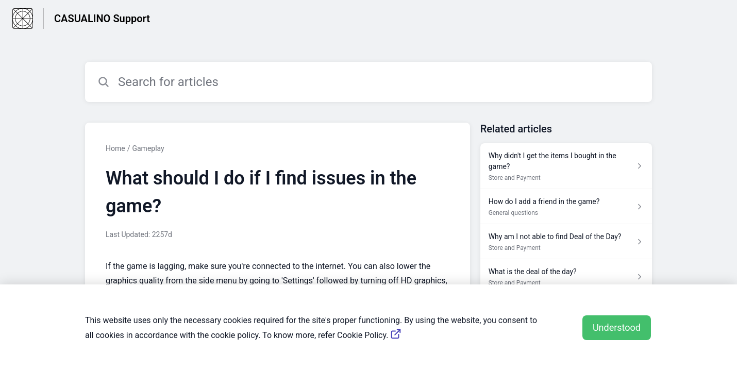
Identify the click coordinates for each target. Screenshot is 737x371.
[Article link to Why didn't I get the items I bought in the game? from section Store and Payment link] (566, 166)
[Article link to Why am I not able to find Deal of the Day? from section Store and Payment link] (566, 241)
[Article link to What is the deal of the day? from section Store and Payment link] (566, 276)
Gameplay (148, 148)
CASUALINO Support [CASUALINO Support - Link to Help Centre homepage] (102, 18)
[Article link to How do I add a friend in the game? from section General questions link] (566, 206)
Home (115, 148)
